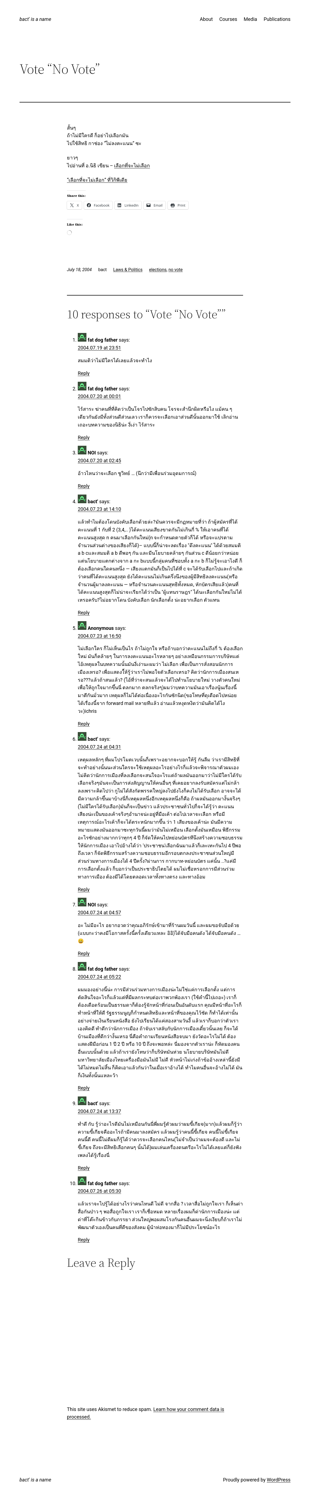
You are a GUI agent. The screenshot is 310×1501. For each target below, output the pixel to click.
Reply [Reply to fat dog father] (84, 373)
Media (250, 19)
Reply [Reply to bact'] (84, 612)
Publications (277, 19)
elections (158, 269)
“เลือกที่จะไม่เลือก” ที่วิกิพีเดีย (97, 180)
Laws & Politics (128, 269)
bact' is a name (35, 19)
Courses (228, 19)
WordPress (278, 1480)
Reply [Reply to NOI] (84, 486)
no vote (176, 269)
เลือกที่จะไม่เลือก (132, 165)
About (206, 19)
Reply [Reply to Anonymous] (84, 724)
